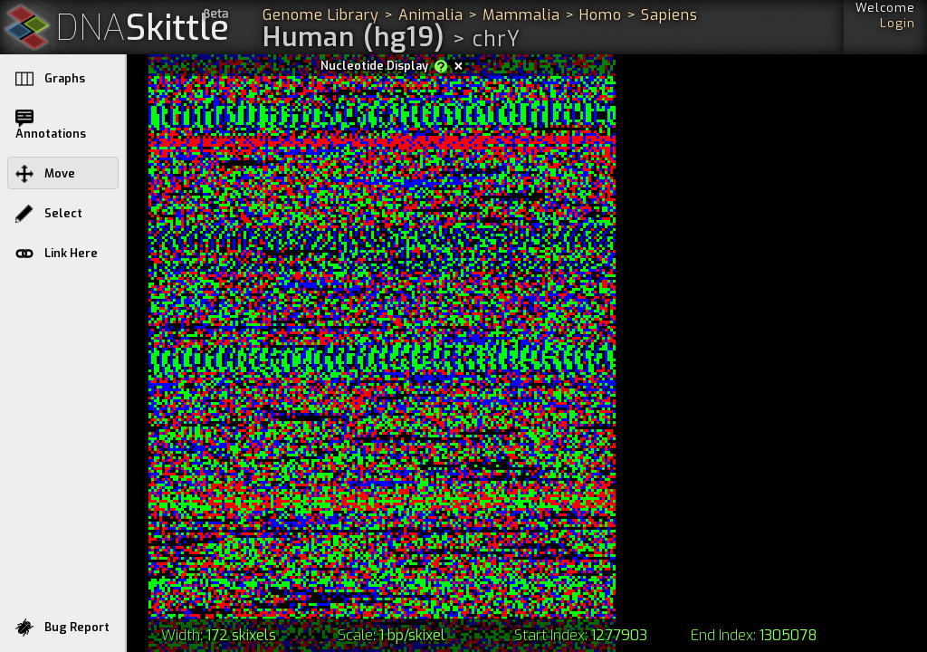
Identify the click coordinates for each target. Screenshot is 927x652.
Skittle (142, 28)
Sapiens (669, 14)
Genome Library (321, 14)
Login (897, 23)
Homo (600, 14)
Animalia (431, 14)
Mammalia (521, 14)
